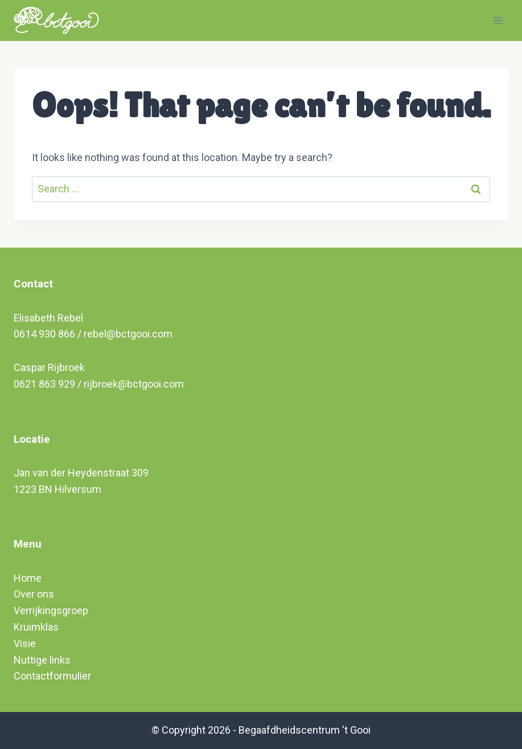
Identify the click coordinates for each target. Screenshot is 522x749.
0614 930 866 (44, 334)
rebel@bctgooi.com (128, 334)
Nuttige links (42, 660)
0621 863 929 (44, 384)
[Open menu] (497, 20)
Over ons (34, 594)
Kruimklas (36, 627)
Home (28, 578)
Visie (25, 643)
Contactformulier (52, 676)
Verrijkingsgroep (51, 610)
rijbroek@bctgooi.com (134, 384)
